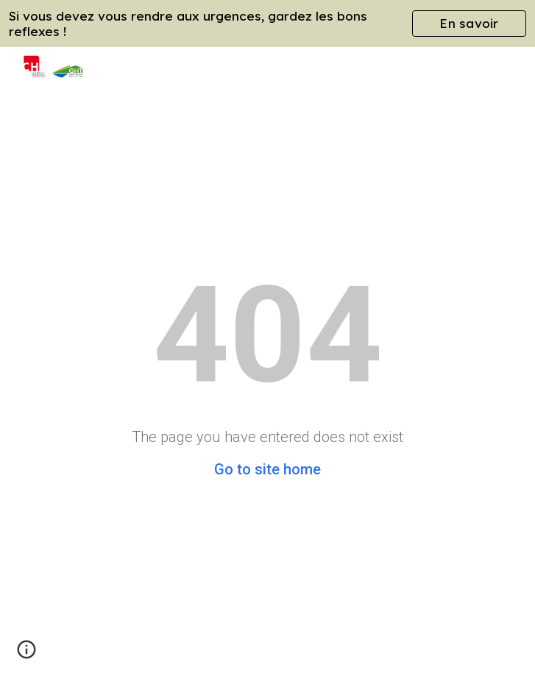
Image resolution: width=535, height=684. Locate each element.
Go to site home (267, 469)
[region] (267, 23)
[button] (26, 654)
